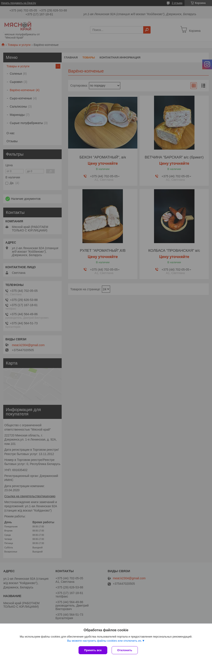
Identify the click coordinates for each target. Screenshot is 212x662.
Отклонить (124, 650)
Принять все (93, 650)
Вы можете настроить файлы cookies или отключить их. (104, 640)
